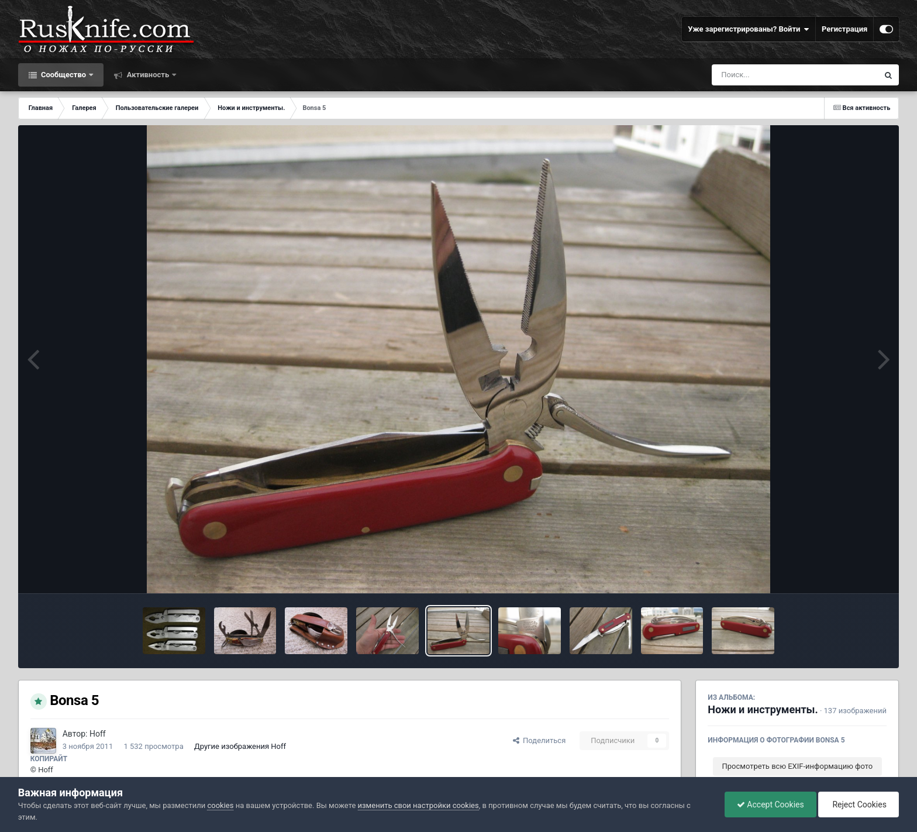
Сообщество (63, 74)
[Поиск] (773, 74)
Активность (148, 74)
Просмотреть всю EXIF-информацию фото (797, 766)
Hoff (97, 733)
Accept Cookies (770, 804)
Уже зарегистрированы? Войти (748, 29)
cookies (220, 805)
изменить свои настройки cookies (418, 805)
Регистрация (844, 29)
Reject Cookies (858, 804)
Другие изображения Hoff (240, 746)
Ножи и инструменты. (763, 709)
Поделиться (539, 740)
